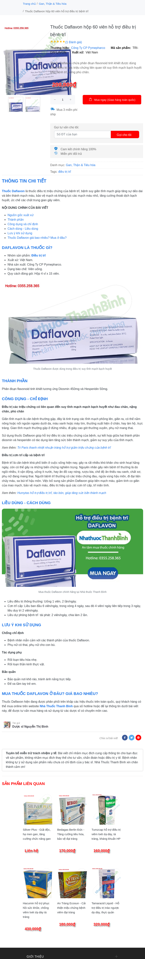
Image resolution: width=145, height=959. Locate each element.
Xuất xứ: (78, 52)
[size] (62, 99)
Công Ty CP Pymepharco (88, 47)
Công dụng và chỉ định (23, 224)
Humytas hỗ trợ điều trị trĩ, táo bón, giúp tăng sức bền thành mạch (61, 493)
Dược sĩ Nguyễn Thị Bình (30, 726)
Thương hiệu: (60, 47)
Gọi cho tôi (124, 134)
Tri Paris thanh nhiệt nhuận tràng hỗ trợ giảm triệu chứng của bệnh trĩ (64, 447)
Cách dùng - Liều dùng (23, 228)
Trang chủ (29, 3)
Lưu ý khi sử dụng (20, 233)
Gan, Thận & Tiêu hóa (52, 3)
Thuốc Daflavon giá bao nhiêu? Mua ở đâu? (37, 237)
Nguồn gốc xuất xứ (21, 215)
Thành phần (16, 219)
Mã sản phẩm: (121, 47)
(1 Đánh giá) (73, 42)
